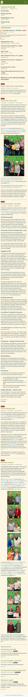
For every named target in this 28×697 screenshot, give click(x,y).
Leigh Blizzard (19, 209)
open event (6, 128)
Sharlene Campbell (11, 486)
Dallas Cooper (17, 481)
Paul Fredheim (13, 211)
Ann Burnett (4, 416)
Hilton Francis (8, 130)
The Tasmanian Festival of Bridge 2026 (13, 670)
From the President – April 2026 (11, 661)
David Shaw (12, 181)
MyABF (2, 337)
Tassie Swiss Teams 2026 (9, 101)
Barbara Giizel (11, 567)
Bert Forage (15, 439)
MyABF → (4, 39)
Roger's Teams (5, 51)
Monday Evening (5, 22)
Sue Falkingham (5, 211)
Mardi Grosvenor (17, 130)
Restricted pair (4, 573)
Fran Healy (20, 211)
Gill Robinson (8, 179)
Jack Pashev (13, 572)
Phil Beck (10, 481)
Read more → (4, 656)
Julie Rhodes (11, 209)
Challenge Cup (4, 122)
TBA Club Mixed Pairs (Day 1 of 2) (9, 55)
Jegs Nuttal (23, 573)
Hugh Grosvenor (12, 444)
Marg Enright (15, 179)
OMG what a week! (7, 680)
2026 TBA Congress (7, 462)
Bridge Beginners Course (7, 18)
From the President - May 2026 (11, 204)
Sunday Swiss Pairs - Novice (8, 67)
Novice (19, 489)
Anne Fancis (14, 573)
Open (15, 489)
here (19, 133)
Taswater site (8, 93)
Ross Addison (4, 572)
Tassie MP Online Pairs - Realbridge (11, 30)
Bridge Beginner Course (7, 41)
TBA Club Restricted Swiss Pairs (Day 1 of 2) (12, 71)
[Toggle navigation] (25, 2)
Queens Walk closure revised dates (12, 86)
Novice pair (19, 570)
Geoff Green (13, 417)
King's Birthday (5, 11)
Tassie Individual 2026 (8, 408)
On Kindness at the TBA (8, 649)
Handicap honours (5, 178)
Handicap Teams (9, 187)
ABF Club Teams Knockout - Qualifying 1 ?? (12, 60)
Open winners (15, 562)
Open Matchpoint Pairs (9, 479)
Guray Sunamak (16, 564)
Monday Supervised (6, 13)
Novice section (18, 484)
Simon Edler (12, 453)
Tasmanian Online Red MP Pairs (9, 46)
